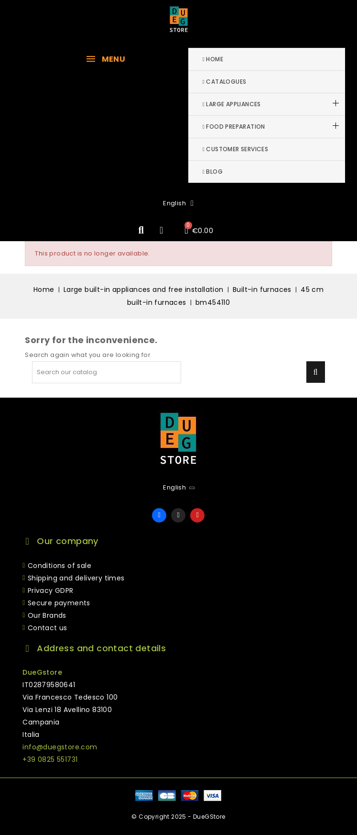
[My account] (161, 230)
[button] (141, 230)
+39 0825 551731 (49, 759)
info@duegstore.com (59, 747)
